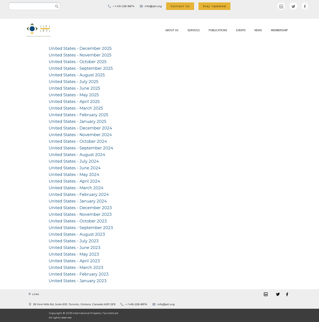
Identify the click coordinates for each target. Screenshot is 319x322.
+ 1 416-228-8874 (123, 6)
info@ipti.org (153, 6)
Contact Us (180, 6)
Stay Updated (214, 6)
